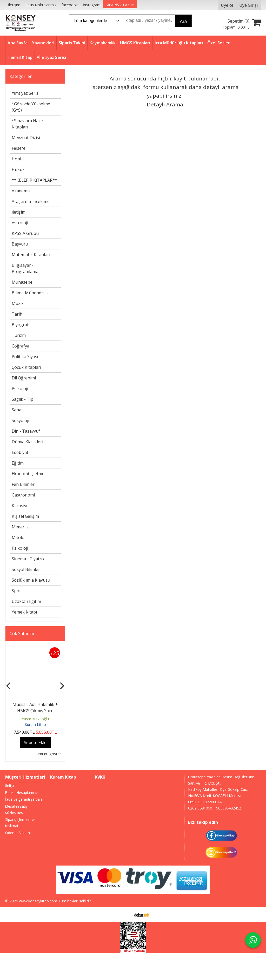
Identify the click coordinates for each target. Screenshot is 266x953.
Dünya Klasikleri (27, 442)
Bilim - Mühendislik (30, 293)
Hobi (16, 159)
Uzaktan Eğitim (26, 601)
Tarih (17, 314)
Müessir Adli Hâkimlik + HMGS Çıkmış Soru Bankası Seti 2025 (35, 711)
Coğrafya (20, 346)
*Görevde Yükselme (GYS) (31, 107)
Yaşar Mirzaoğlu (35, 718)
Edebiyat (20, 452)
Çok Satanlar (22, 633)
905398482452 (228, 808)
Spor (16, 591)
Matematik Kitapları (31, 254)
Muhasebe (22, 282)
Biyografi (20, 325)
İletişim (18, 212)
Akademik (21, 191)
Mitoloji (19, 537)
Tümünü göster (47, 753)
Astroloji (20, 223)
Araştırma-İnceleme (31, 201)
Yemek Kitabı (24, 612)
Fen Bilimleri (24, 484)
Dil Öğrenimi (24, 378)
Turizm (19, 335)
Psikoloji (20, 388)
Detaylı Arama (165, 104)
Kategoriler (21, 76)
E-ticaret (125, 914)
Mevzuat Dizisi (26, 137)
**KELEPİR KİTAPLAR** (34, 180)
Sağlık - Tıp (22, 399)
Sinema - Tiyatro (28, 559)
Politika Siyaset (26, 356)
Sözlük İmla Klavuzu (31, 580)
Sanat (17, 410)
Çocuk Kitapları (26, 367)
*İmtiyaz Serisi (25, 93)
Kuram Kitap (35, 724)
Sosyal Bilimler (26, 569)
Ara (183, 21)
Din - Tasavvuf (26, 431)
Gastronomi (23, 495)
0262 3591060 (200, 808)
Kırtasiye (20, 505)
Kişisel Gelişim (25, 516)
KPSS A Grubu (25, 233)
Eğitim (18, 463)
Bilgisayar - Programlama (25, 268)
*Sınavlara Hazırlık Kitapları (30, 124)
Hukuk (18, 169)
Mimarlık (20, 527)
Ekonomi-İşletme (28, 473)
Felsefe (18, 148)
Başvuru (20, 244)
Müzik (18, 303)
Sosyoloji (20, 420)
